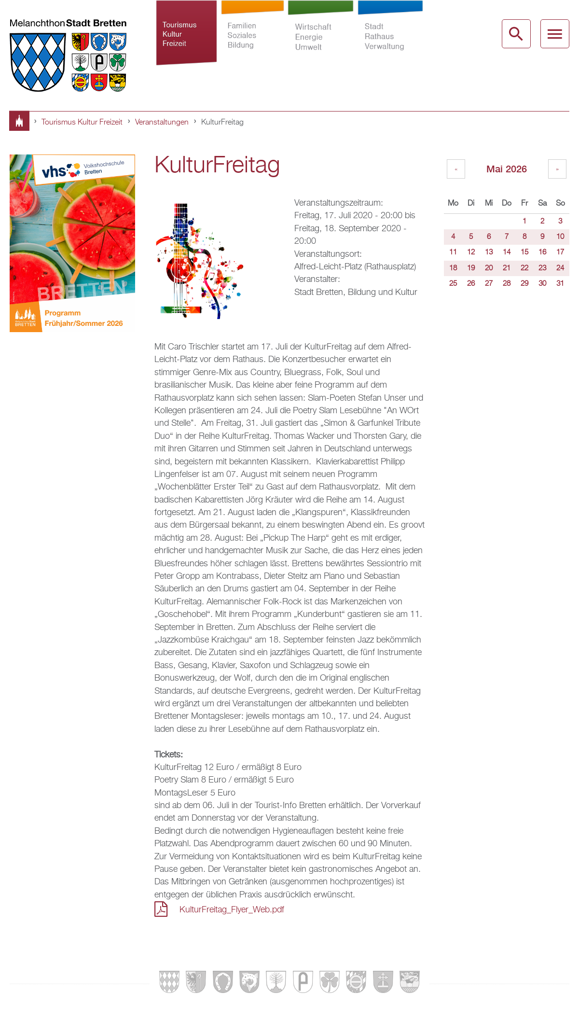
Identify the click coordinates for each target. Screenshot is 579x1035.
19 (471, 268)
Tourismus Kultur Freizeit (186, 40)
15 (524, 252)
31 (560, 283)
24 (560, 268)
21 (506, 268)
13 (489, 252)
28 (506, 283)
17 (560, 252)
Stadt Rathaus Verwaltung (390, 40)
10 (560, 237)
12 (471, 252)
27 (489, 283)
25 (453, 283)
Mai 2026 (506, 168)
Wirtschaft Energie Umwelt (321, 40)
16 (542, 252)
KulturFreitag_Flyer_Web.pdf (231, 910)
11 (453, 252)
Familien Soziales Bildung (252, 40)
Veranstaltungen (162, 122)
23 (542, 268)
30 (542, 283)
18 (453, 268)
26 (471, 283)
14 (506, 252)
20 (489, 268)
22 (524, 268)
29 (524, 283)
